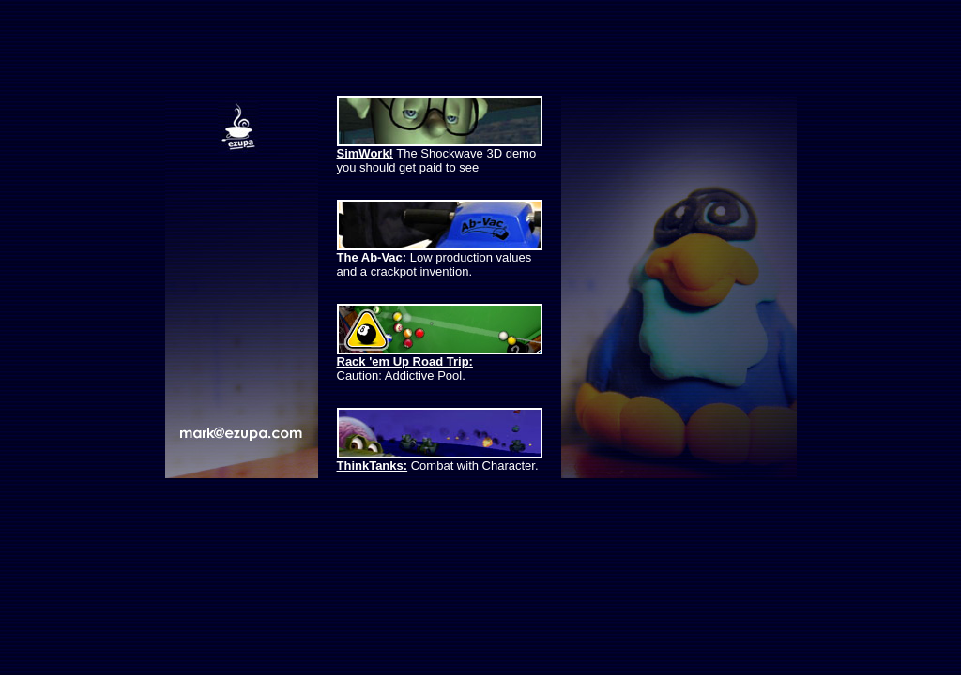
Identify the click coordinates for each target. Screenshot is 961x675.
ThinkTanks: (372, 465)
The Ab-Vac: (372, 257)
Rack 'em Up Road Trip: (405, 361)
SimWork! (365, 153)
